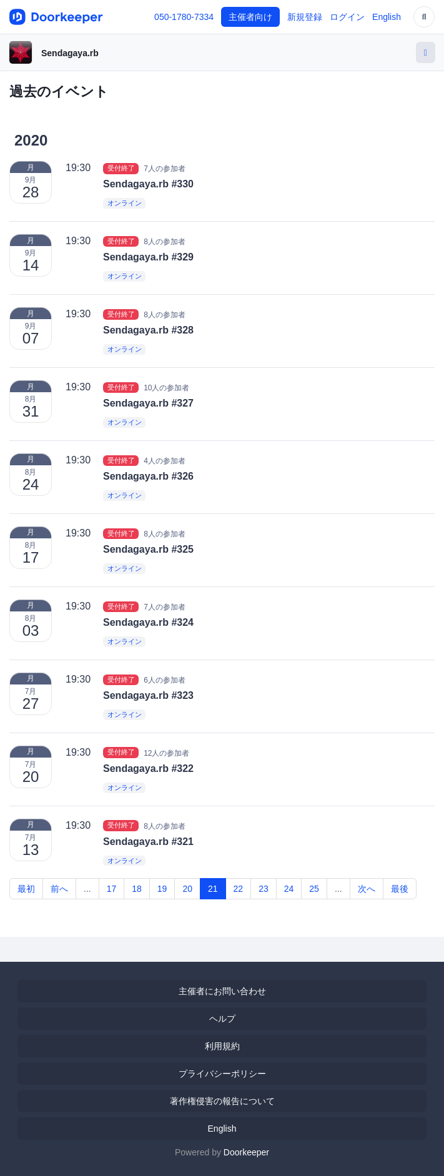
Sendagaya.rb (70, 53)
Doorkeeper (246, 1152)
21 (213, 889)
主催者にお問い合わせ (222, 991)
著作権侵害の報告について (222, 1101)
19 (162, 889)
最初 (26, 889)
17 (112, 889)
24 (289, 889)
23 (264, 889)
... (87, 889)
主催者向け (250, 17)
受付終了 (121, 168)
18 (137, 889)
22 (239, 889)
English (386, 17)
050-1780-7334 (184, 17)
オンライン (124, 203)
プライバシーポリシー (222, 1074)
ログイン (347, 17)
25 (314, 889)
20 (187, 889)
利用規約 (222, 1046)
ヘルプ (222, 1019)
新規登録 (304, 17)
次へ (366, 889)
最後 (399, 889)
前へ (59, 889)
